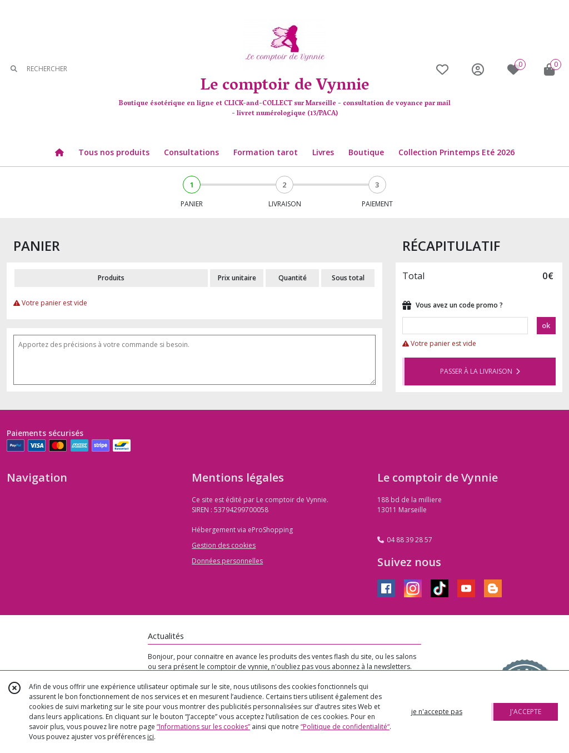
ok (546, 325)
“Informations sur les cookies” (203, 726)
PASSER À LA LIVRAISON (480, 371)
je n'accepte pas (436, 711)
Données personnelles (227, 561)
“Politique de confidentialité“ (345, 726)
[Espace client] (478, 69)
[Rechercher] (14, 69)
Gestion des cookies (224, 545)
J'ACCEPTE (525, 711)
